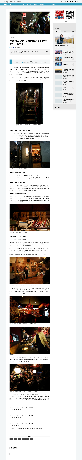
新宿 (24, 439)
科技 (24, 4)
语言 (54, 4)
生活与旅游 (29, 4)
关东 (31, 439)
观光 (11, 439)
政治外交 (6, 4)
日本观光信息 (13, 37)
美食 (19, 439)
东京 (15, 439)
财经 (11, 4)
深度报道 (36, 4)
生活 (15, 47)
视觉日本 (42, 4)
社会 (15, 4)
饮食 (11, 47)
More (48, 4)
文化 (19, 4)
